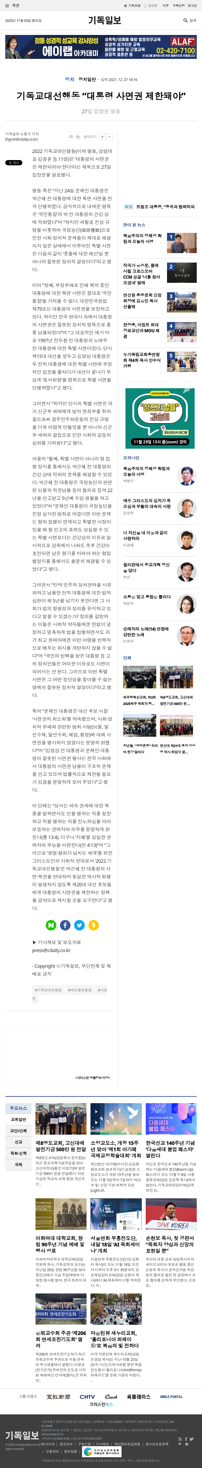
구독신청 (179, 5)
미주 (166, 5)
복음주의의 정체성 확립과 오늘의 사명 (142, 238)
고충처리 (52, 1451)
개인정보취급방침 (127, 1444)
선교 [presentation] (18, 1142)
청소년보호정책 (156, 1444)
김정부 (128, 512)
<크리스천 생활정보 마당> (92, 1078)
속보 (128, 207)
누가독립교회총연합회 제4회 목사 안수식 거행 (142, 360)
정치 (69, 79)
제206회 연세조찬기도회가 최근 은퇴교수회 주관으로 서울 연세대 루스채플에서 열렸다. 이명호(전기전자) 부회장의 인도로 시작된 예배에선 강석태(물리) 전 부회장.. (61, 1367)
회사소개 (47, 1444)
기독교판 (134, 5)
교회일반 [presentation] (18, 1119)
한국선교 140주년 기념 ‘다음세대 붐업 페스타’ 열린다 (170, 1149)
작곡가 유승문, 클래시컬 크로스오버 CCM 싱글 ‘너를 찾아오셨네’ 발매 (141, 274)
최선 (126, 577)
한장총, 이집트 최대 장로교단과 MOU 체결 (141, 330)
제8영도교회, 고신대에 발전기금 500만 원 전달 (61, 1146)
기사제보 (102, 1444)
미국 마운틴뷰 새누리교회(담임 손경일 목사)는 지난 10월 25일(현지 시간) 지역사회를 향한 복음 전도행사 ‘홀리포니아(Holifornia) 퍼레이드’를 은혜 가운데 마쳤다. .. (116, 1367)
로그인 (192, 5)
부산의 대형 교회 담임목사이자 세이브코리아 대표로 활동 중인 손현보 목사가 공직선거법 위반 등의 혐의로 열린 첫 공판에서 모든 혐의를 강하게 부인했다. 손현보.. (171, 1272)
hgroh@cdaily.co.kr (21, 139)
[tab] (18, 1119)
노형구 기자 (29, 133)
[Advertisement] (160, 164)
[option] (141, 687)
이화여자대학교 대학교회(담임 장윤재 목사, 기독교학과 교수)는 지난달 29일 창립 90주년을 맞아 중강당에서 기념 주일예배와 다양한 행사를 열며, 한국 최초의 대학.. (61, 1272)
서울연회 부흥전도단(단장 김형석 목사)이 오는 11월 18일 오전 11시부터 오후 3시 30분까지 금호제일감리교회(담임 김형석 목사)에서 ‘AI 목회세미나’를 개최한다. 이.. (115, 1272)
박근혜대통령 (81, 990)
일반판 (152, 5)
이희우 (128, 641)
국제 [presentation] (18, 1164)
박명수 (128, 480)
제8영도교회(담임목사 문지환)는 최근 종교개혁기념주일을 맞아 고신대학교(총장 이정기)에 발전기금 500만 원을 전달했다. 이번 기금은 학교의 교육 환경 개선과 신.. (61, 1170)
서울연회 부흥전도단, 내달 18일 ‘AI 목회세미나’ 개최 (115, 1244)
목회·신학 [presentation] (18, 1153)
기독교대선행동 (49, 990)
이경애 (128, 545)
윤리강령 (70, 1451)
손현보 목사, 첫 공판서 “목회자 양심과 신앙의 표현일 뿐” (170, 1244)
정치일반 (87, 79)
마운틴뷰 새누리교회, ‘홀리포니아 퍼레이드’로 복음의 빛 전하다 (114, 1339)
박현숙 (128, 603)
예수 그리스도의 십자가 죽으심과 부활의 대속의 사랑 (147, 503)
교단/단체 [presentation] (18, 1130)
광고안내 (66, 1444)
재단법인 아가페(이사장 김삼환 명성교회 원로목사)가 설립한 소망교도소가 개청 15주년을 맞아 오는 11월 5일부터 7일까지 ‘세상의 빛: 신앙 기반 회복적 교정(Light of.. (115, 1177)
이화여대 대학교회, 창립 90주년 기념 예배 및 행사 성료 (60, 1244)
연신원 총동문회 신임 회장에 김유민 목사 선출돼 (142, 301)
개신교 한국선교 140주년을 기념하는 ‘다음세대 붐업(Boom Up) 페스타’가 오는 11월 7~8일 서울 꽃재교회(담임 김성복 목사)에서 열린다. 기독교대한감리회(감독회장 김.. (171, 1177)
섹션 (12, 5)
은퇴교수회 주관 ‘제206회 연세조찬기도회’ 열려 (61, 1339)
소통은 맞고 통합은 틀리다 (147, 597)
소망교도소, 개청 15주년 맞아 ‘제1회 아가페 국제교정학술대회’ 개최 (115, 1149)
